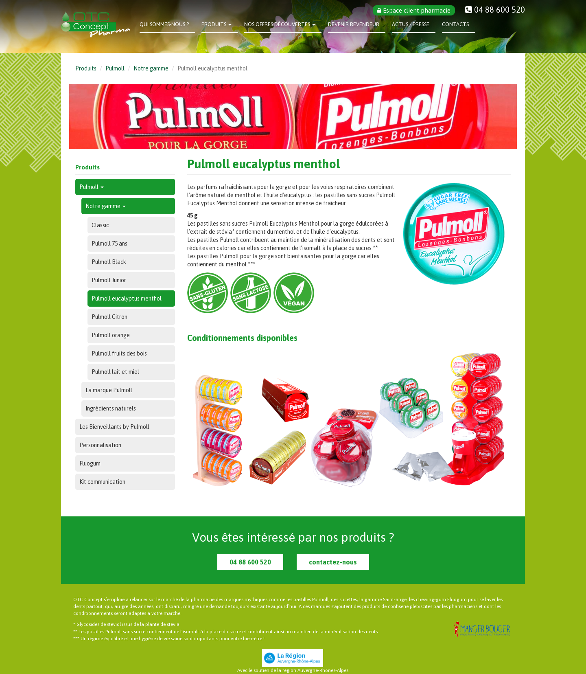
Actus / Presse (410, 24)
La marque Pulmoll (108, 390)
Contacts (455, 24)
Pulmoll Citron (109, 317)
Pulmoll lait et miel (115, 372)
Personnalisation (100, 445)
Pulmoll (115, 68)
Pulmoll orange (111, 335)
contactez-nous (333, 562)
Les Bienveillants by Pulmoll (114, 427)
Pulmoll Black (109, 262)
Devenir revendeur (353, 24)
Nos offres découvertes (279, 24)
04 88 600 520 (250, 562)
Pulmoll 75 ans (109, 243)
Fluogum (90, 463)
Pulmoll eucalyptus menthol (127, 298)
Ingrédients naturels (110, 408)
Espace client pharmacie (413, 10)
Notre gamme (150, 68)
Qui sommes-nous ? (164, 24)
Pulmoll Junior (109, 280)
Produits (216, 24)
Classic (100, 225)
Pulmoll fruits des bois (119, 353)
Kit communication (102, 482)
